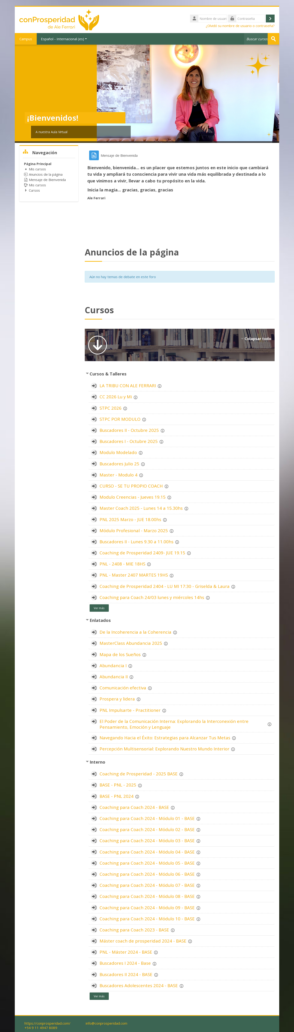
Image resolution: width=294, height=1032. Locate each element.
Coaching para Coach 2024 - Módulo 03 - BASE (147, 840)
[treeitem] (49, 177)
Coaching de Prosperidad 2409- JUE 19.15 (142, 553)
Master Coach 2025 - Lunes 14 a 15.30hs (141, 508)
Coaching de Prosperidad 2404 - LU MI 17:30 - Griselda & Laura (165, 586)
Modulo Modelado (118, 452)
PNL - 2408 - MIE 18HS (122, 564)
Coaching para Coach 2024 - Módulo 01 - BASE (147, 818)
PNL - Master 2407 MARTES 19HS (134, 575)
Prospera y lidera (117, 699)
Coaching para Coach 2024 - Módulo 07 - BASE (147, 885)
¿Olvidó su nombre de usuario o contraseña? (240, 26)
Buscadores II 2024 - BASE (126, 974)
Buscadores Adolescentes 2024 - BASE (139, 985)
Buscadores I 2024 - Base (125, 963)
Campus (25, 39)
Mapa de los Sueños (120, 654)
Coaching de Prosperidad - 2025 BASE (139, 774)
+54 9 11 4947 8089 (40, 1027)
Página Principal (37, 163)
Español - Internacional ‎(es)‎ (64, 39)
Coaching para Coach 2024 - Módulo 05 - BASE (147, 863)
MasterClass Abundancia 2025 (131, 643)
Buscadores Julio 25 (119, 464)
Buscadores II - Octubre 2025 (129, 430)
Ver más (99, 608)
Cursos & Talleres (108, 374)
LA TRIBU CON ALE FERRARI (128, 385)
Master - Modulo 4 (118, 475)
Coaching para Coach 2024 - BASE (134, 807)
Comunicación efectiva (123, 688)
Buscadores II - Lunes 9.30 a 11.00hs (136, 541)
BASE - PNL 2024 (116, 796)
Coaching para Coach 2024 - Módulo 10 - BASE (147, 918)
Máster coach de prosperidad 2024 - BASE (143, 941)
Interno (97, 762)
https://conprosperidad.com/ (47, 1023)
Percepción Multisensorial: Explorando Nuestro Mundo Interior (164, 749)
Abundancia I (113, 665)
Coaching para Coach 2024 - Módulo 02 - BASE (147, 829)
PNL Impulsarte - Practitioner (130, 710)
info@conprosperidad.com (106, 1023)
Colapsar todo (258, 338)
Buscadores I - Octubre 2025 (129, 441)
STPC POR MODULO (120, 419)
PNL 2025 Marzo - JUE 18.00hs (130, 519)
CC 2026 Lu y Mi (116, 396)
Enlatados (100, 620)
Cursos (34, 190)
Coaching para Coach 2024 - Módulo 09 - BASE (147, 907)
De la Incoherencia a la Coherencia (135, 632)
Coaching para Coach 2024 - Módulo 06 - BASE (147, 874)
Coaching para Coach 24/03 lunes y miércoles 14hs (152, 597)
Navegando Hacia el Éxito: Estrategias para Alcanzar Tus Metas (165, 737)
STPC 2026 (110, 408)
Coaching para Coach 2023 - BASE (134, 930)
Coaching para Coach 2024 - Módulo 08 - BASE (147, 896)
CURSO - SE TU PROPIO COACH (131, 486)
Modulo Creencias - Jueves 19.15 (133, 497)
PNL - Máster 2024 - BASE (126, 952)
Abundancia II (114, 676)
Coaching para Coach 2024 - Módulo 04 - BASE (147, 852)
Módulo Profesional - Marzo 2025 (134, 530)
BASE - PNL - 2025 (118, 785)
